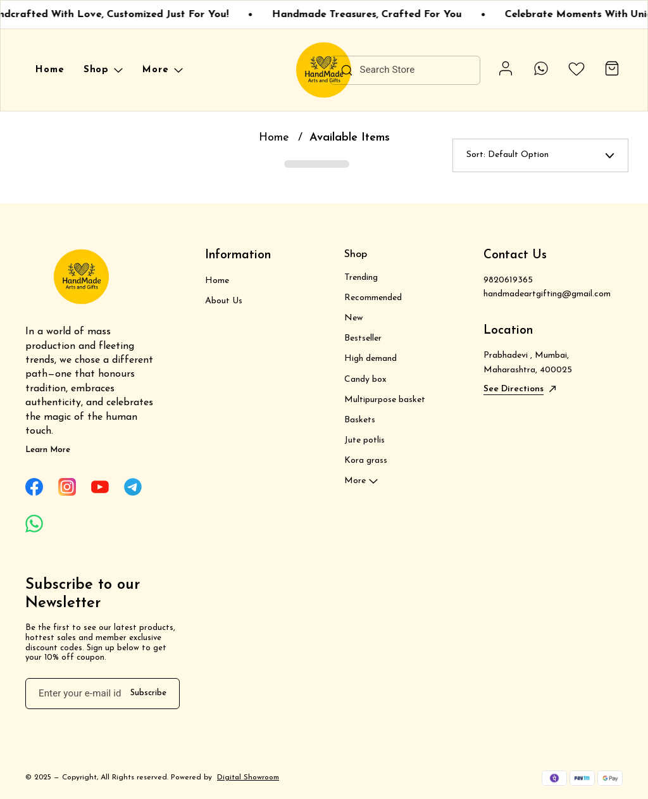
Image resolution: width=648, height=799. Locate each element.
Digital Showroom (248, 777)
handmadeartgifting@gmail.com (547, 294)
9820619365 (508, 280)
